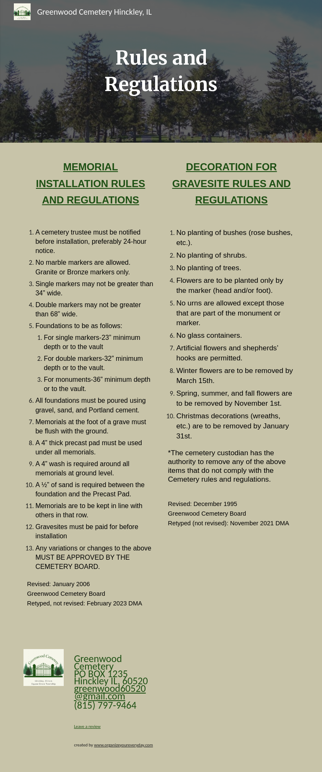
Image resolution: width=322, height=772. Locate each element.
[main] (160, 71)
